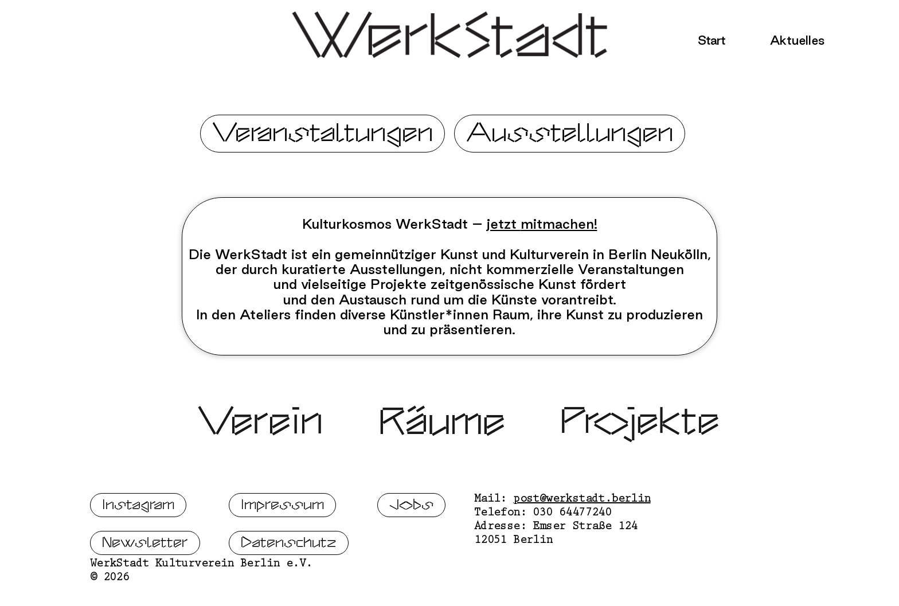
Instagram (138, 541)
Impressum (282, 541)
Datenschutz (289, 579)
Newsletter (145, 579)
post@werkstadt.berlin (581, 536)
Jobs (411, 541)
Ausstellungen (569, 133)
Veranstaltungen (322, 133)
